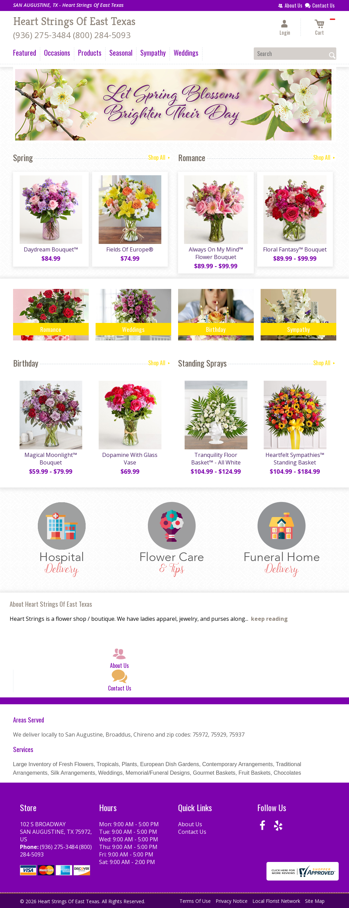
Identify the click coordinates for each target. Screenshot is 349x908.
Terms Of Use (195, 901)
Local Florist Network (276, 901)
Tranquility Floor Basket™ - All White (216, 458)
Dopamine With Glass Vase (129, 458)
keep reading (269, 619)
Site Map (315, 901)
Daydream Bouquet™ (51, 249)
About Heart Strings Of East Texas (51, 603)
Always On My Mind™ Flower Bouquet (216, 253)
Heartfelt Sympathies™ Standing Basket (294, 458)
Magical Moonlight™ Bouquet (50, 458)
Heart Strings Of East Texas (74, 21)
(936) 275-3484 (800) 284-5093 (72, 35)
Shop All (159, 157)
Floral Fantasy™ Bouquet (295, 249)
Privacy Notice (232, 901)
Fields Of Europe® (129, 249)
